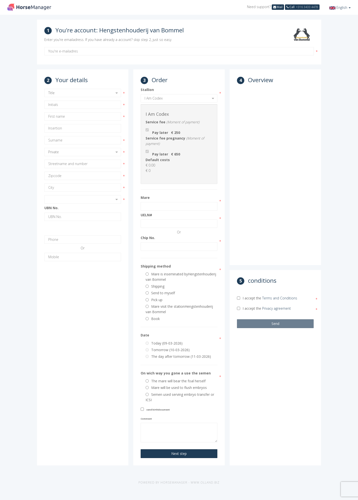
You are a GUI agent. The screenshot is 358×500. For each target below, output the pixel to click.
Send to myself (160, 293)
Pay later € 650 (166, 154)
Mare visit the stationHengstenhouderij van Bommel (179, 309)
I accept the (267, 298)
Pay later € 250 (166, 132)
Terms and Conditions (279, 298)
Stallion (147, 89)
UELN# (146, 215)
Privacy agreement (276, 308)
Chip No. (148, 237)
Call (302, 7)
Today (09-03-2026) (164, 343)
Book (153, 318)
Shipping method (156, 266)
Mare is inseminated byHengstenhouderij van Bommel (181, 277)
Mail (278, 7)
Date (145, 335)
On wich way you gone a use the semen (176, 373)
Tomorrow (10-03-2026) (168, 349)
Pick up (154, 299)
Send (275, 323)
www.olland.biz (205, 482)
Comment (146, 418)
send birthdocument (158, 409)
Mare (145, 197)
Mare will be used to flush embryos (176, 387)
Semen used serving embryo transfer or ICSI (180, 397)
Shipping (155, 286)
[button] (340, 7)
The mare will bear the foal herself (176, 381)
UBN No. (51, 207)
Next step (179, 453)
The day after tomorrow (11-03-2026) (178, 356)
